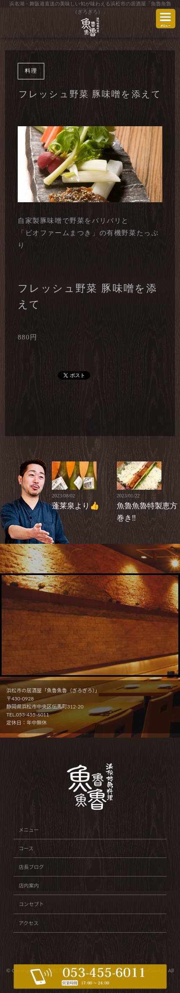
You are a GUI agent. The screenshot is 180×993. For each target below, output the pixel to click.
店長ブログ (31, 867)
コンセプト (31, 904)
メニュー (29, 830)
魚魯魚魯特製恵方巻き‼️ (148, 507)
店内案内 (29, 885)
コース (26, 848)
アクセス (28, 923)
